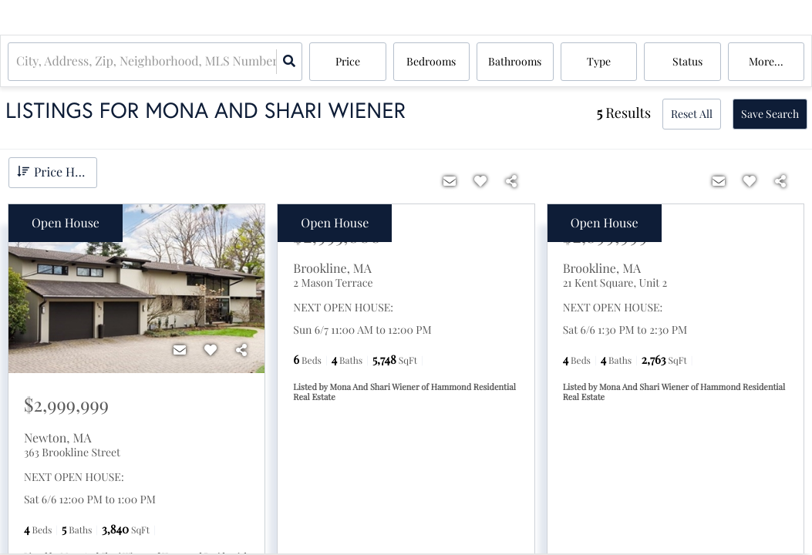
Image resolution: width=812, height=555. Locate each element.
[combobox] (17, 62)
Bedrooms (431, 61)
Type (599, 61)
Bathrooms (514, 61)
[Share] (241, 350)
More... (766, 61)
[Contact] (179, 350)
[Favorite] (210, 350)
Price (347, 61)
